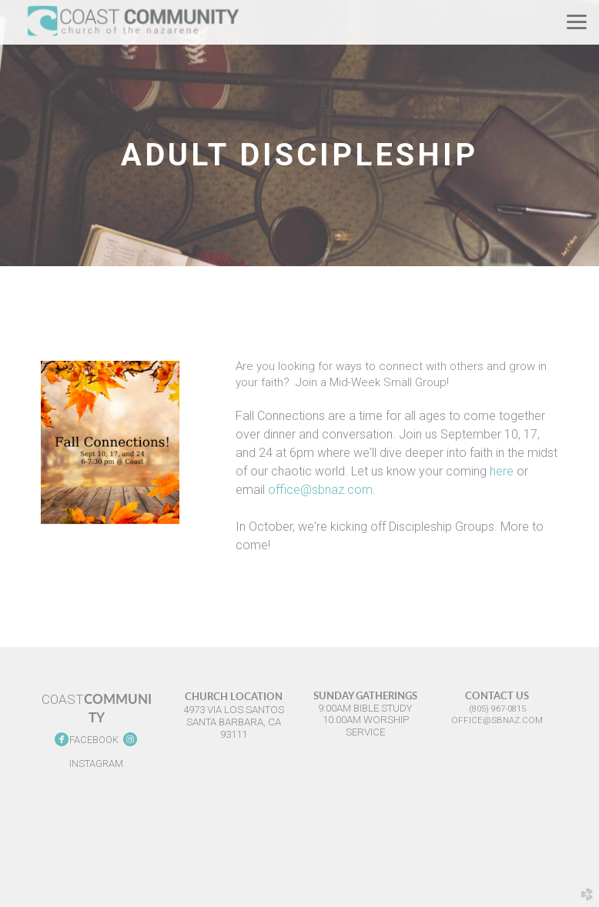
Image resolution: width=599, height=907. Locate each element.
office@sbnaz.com (320, 489)
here (502, 471)
